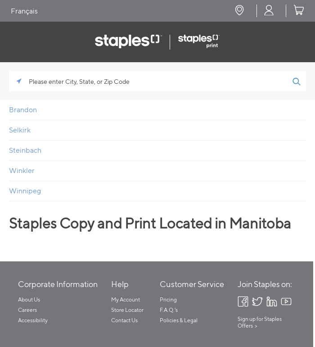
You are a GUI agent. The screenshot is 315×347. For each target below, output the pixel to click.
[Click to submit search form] (296, 81)
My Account (125, 299)
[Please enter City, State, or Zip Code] (157, 81)
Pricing (168, 299)
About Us (29, 299)
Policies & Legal (179, 320)
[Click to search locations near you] (19, 81)
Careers (27, 309)
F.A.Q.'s (169, 309)
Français (24, 11)
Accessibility (33, 320)
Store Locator (127, 309)
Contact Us (124, 320)
